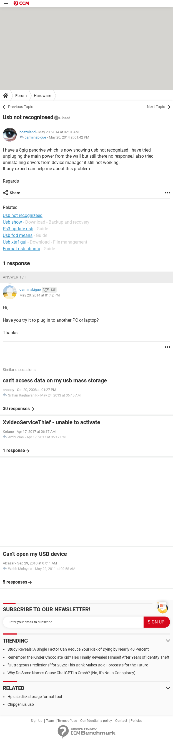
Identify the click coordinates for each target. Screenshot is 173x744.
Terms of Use (67, 721)
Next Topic (156, 106)
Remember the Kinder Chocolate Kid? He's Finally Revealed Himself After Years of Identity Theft (88, 657)
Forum (21, 95)
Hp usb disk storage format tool (34, 696)
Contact (121, 721)
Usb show (12, 222)
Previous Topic (20, 106)
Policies (136, 721)
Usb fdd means (17, 235)
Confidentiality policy (96, 721)
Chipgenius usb (20, 704)
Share (15, 193)
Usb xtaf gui (14, 242)
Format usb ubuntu (21, 248)
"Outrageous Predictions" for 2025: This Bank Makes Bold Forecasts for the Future (77, 665)
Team (50, 721)
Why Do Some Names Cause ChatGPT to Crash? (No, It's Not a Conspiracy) (71, 673)
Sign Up (36, 721)
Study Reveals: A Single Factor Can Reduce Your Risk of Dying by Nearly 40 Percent (78, 649)
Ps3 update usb (18, 228)
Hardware (42, 95)
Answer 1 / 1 (15, 277)
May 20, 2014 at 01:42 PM (69, 137)
